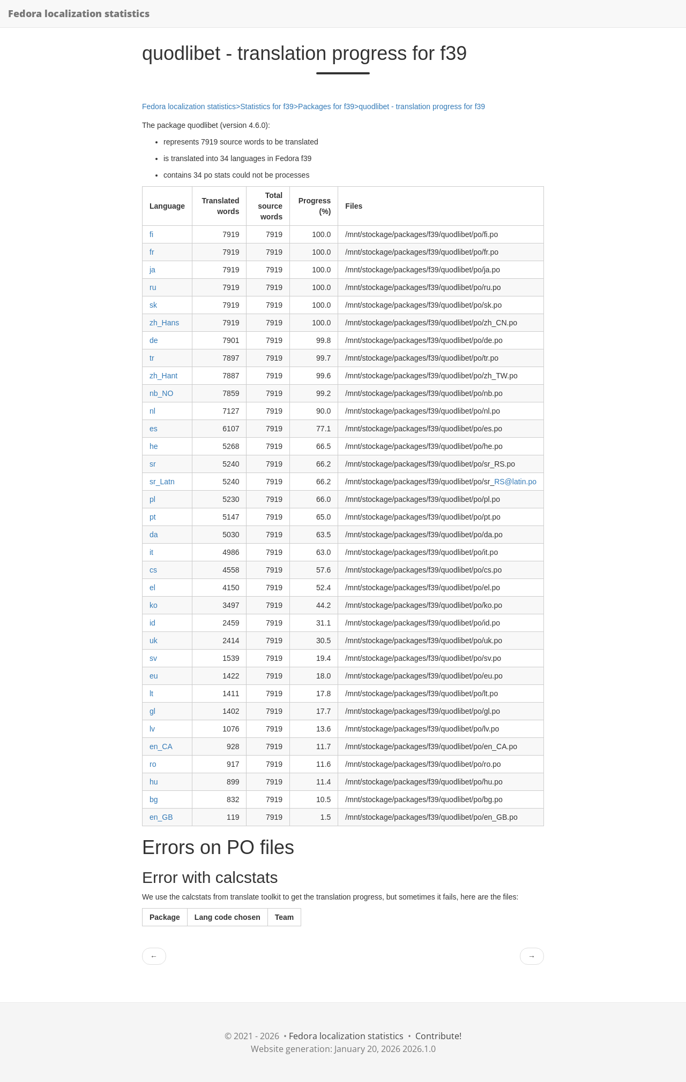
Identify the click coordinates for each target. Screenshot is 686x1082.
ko (154, 605)
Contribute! (438, 1036)
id (152, 623)
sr (153, 464)
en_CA (161, 746)
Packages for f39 (326, 106)
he (154, 446)
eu (154, 676)
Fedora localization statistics (79, 13)
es (154, 428)
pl (152, 499)
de (154, 340)
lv (152, 729)
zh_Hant (163, 375)
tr (152, 358)
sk (153, 305)
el (152, 587)
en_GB (161, 817)
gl (152, 711)
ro (153, 764)
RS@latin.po (515, 481)
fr (152, 252)
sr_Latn (162, 481)
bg (154, 799)
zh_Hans (164, 322)
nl (152, 411)
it (151, 552)
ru (153, 287)
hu (154, 782)
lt (151, 693)
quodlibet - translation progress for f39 (422, 106)
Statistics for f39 (267, 106)
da (154, 534)
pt (153, 517)
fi (151, 234)
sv (153, 658)
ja (152, 269)
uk (154, 640)
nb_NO (161, 393)
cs (153, 570)
